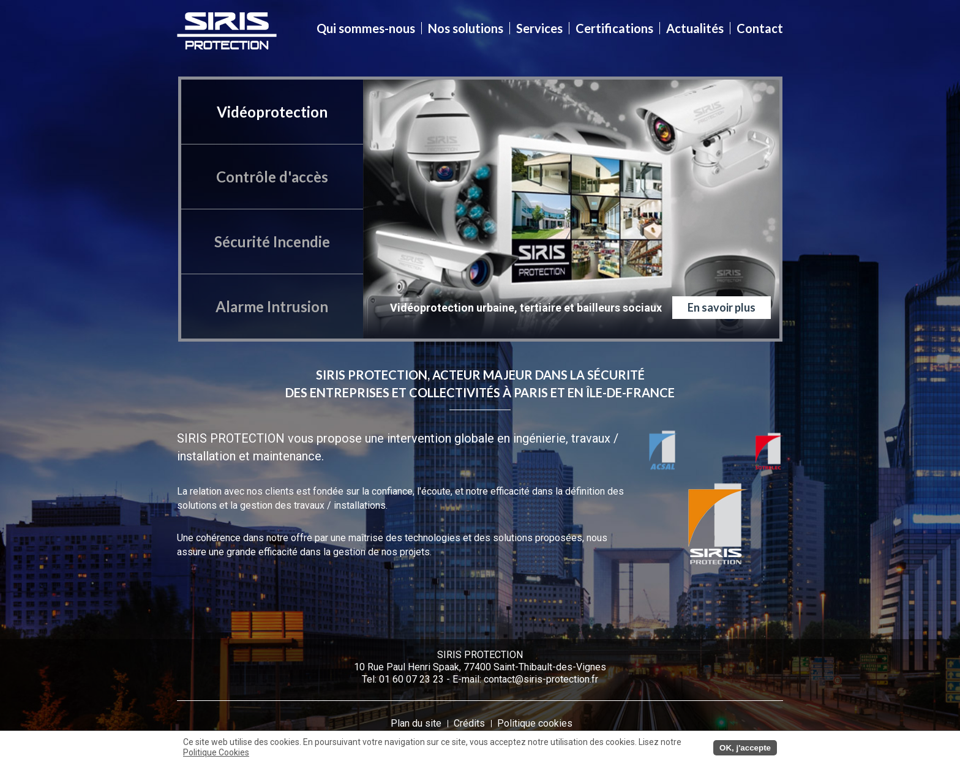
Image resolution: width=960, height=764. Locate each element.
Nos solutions (465, 28)
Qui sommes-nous (366, 28)
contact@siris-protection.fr (541, 679)
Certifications (614, 28)
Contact (759, 28)
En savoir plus (722, 307)
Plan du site (416, 723)
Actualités (695, 28)
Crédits (469, 723)
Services (540, 28)
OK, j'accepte (745, 747)
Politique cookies (534, 723)
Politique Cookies (216, 752)
